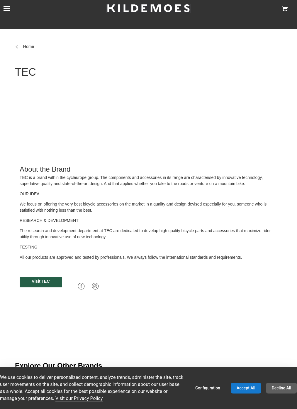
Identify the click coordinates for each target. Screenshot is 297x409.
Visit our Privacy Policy (79, 398)
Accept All (246, 388)
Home (24, 46)
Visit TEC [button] (41, 281)
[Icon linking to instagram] (95, 286)
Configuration (207, 388)
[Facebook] (81, 286)
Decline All (281, 388)
